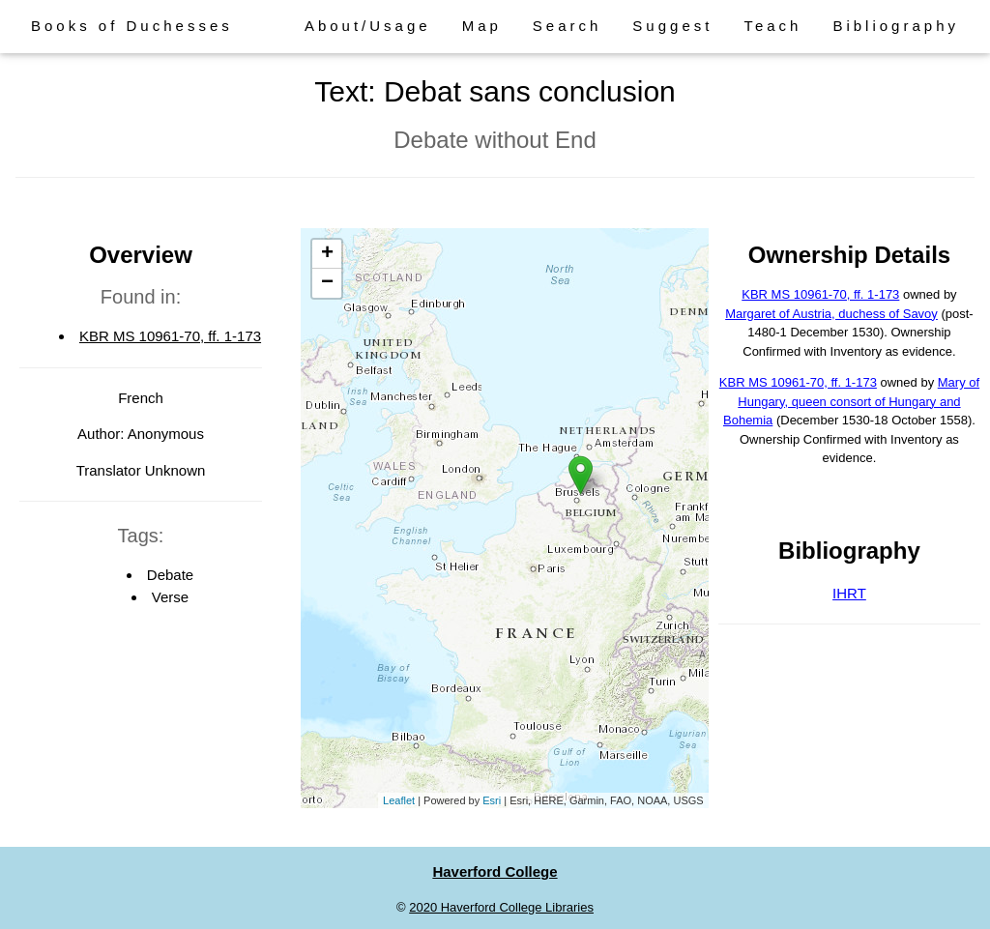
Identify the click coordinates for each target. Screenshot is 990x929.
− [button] (327, 283)
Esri (491, 800)
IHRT (849, 593)
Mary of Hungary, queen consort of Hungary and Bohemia (851, 401)
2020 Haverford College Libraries (501, 907)
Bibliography (895, 25)
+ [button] (327, 254)
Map (482, 25)
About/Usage (368, 25)
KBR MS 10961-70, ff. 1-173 (170, 336)
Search (567, 25)
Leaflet (399, 800)
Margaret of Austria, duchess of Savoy (831, 313)
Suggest (672, 25)
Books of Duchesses (132, 25)
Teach (772, 25)
